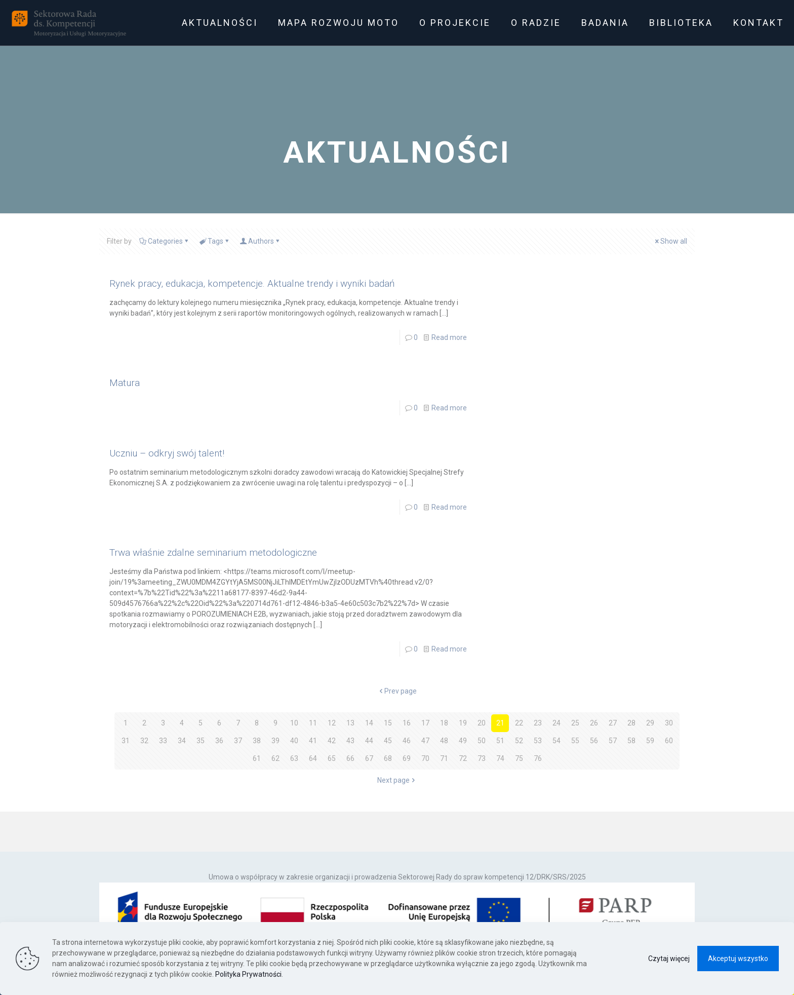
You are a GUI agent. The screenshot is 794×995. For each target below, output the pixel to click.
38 (257, 741)
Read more (449, 337)
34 (182, 741)
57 (613, 741)
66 (350, 758)
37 (238, 741)
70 (425, 758)
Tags (214, 241)
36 (219, 741)
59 (650, 741)
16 (407, 723)
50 (482, 741)
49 (463, 741)
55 (575, 741)
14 (369, 723)
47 (425, 741)
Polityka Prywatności (248, 974)
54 (556, 741)
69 (407, 758)
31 (126, 741)
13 (350, 723)
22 (519, 723)
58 (631, 741)
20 (482, 723)
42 (332, 741)
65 (332, 758)
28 (631, 723)
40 (294, 741)
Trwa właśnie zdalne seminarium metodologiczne (213, 552)
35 (200, 741)
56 (594, 741)
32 (144, 741)
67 (369, 758)
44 (369, 741)
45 (388, 741)
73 (482, 758)
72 (463, 758)
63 (294, 758)
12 (332, 723)
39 (275, 741)
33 (163, 741)
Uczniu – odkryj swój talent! (166, 453)
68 (388, 758)
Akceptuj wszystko (738, 958)
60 (669, 741)
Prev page (397, 691)
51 (500, 741)
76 (538, 758)
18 (444, 723)
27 (613, 723)
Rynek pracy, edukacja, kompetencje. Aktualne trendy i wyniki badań (251, 283)
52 (519, 741)
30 (669, 723)
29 (650, 723)
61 (257, 758)
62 (275, 758)
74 (500, 758)
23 (538, 723)
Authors (260, 241)
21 (500, 723)
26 (594, 723)
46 (407, 741)
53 (538, 741)
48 (444, 741)
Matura (124, 383)
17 (425, 723)
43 (350, 741)
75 (519, 758)
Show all (670, 241)
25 (575, 723)
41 (313, 741)
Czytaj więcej (669, 958)
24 (556, 723)
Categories (164, 241)
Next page (397, 780)
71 (444, 758)
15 (388, 723)
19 (463, 723)
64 (313, 758)
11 (313, 723)
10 (294, 723)
